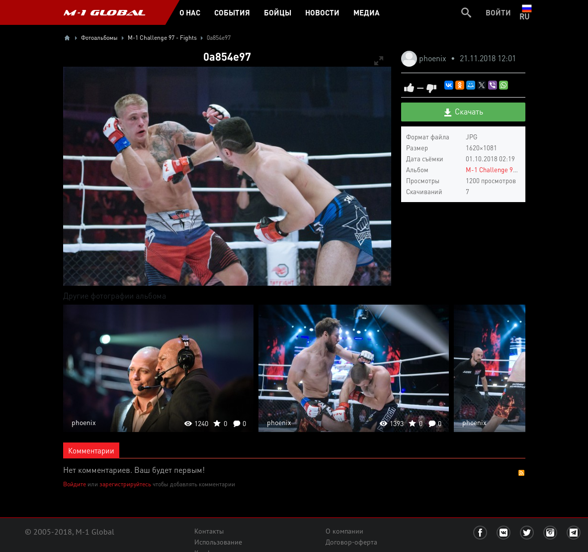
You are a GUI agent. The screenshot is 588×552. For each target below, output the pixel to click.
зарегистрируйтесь (125, 484)
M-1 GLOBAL (104, 12)
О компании (344, 531)
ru (526, 12)
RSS (521, 473)
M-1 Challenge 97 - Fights (503, 169)
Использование (218, 542)
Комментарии (91, 450)
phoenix (433, 58)
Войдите (74, 484)
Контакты (209, 531)
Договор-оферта (351, 542)
